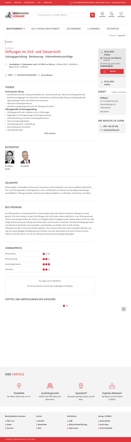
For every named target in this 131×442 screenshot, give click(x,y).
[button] (64, 306)
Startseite (112, 35)
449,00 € (112, 59)
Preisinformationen (106, 66)
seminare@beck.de (111, 130)
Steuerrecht (121, 35)
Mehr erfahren (104, 111)
